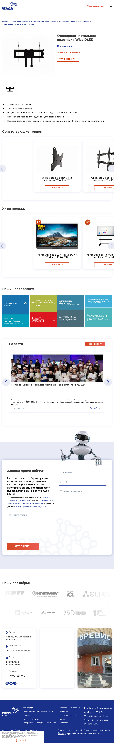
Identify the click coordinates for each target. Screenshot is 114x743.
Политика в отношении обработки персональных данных (84, 730)
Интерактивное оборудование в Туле (39, 723)
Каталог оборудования (70, 708)
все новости (95, 344)
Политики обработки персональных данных (30, 506)
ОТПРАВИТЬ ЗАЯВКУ (69, 53)
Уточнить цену (68, 59)
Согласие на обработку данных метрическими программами (79, 734)
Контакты (64, 723)
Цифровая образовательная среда (38, 711)
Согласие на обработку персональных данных (23, 730)
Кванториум (28, 708)
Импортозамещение (31, 719)
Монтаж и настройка (69, 715)
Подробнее (57, 187)
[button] (2, 168)
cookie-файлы (16, 732)
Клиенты (64, 711)
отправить (23, 546)
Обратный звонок (95, 6)
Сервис (63, 719)
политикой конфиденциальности (14, 737)
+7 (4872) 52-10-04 (16, 676)
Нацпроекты (28, 715)
